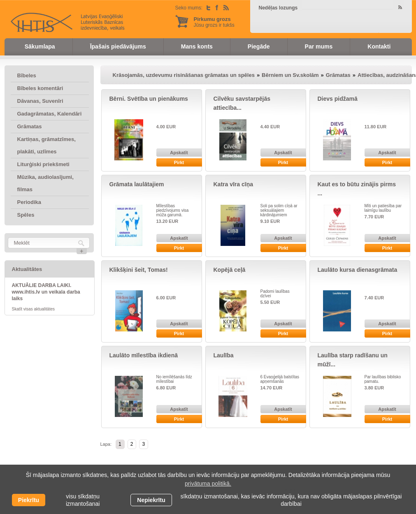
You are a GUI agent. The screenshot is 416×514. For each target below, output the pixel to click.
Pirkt (179, 162)
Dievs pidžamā (338, 98)
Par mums (319, 46)
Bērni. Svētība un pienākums (148, 98)
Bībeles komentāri (40, 88)
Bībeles (26, 75)
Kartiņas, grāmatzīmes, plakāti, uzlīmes (46, 145)
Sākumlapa (40, 46)
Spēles (26, 215)
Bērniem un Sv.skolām (290, 75)
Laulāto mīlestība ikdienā (143, 355)
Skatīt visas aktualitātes (33, 309)
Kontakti (378, 46)
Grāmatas (29, 126)
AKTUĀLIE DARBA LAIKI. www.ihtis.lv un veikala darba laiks (46, 291)
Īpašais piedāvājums (118, 46)
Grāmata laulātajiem (136, 184)
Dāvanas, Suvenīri (40, 101)
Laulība (224, 355)
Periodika (29, 202)
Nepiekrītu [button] (151, 500)
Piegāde (259, 46)
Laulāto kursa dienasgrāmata (357, 269)
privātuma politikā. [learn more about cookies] (208, 483)
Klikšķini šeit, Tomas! (138, 269)
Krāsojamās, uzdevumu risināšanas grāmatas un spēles (184, 75)
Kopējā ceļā (230, 269)
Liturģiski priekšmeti (43, 164)
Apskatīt (179, 152)
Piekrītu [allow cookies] (28, 500)
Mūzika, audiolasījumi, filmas (45, 183)
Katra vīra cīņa (233, 184)
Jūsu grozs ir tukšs (214, 22)
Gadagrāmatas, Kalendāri (49, 114)
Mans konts (197, 46)
